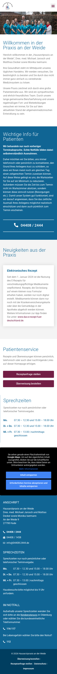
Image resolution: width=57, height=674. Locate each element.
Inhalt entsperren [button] (28, 475)
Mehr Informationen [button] (28, 469)
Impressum (28, 668)
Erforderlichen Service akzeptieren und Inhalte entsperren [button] (28, 484)
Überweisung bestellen (28, 659)
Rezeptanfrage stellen (21, 663)
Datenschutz (40, 663)
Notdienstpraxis (29, 614)
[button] (52, 5)
